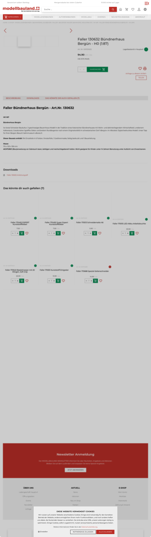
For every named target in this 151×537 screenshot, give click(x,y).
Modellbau (86, 17)
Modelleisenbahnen (43, 17)
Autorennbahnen (67, 17)
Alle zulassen (105, 532)
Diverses (101, 17)
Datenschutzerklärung (89, 527)
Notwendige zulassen (83, 532)
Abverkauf (140, 17)
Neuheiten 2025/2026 (120, 17)
